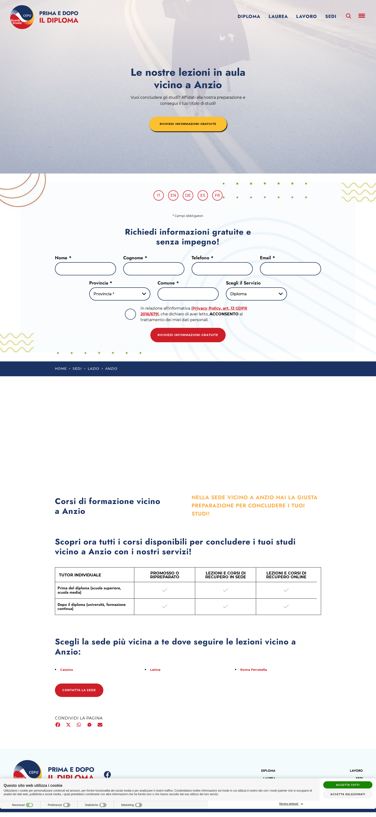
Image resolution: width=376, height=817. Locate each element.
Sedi (330, 16)
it (155, 196)
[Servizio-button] (256, 295)
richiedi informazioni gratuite (188, 124)
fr (221, 196)
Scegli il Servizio (243, 284)
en (171, 196)
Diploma (249, 16)
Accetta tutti (348, 784)
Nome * (63, 259)
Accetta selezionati (347, 794)
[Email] (290, 270)
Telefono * (202, 259)
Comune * (168, 284)
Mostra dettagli (347, 804)
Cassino (68, 673)
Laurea (278, 16)
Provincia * (100, 284)
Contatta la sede (84, 695)
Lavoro (306, 16)
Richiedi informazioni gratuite (188, 338)
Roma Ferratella (256, 673)
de (188, 196)
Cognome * (135, 259)
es (204, 196)
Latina (156, 673)
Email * (267, 259)
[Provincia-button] (119, 295)
